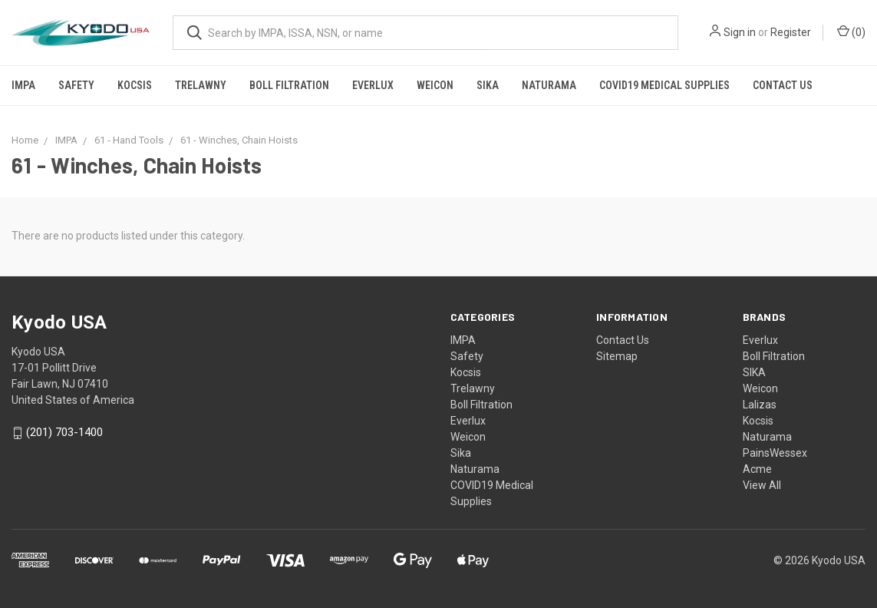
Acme (757, 469)
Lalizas (759, 404)
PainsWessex (775, 453)
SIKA (754, 372)
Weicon (435, 85)
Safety (76, 85)
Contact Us (783, 85)
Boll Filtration (289, 85)
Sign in (740, 32)
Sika (487, 85)
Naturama (549, 85)
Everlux (373, 85)
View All (762, 485)
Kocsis (134, 85)
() (851, 31)
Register (790, 32)
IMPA (23, 85)
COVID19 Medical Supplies (664, 85)
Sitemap (617, 356)
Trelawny (200, 85)
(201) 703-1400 (64, 433)
